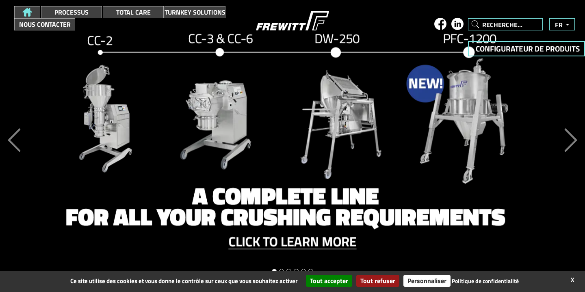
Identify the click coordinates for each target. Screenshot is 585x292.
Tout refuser (377, 281)
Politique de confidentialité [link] (485, 281)
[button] (27, 12)
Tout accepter (329, 281)
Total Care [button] (133, 12)
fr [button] (559, 25)
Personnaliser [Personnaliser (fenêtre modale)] (426, 281)
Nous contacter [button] (45, 24)
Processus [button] (71, 12)
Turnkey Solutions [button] (195, 12)
